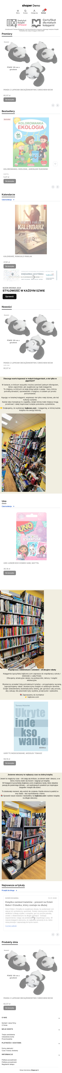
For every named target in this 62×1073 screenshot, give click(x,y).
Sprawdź (9, 296)
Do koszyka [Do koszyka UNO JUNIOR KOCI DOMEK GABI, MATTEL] (9, 573)
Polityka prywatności (9, 1060)
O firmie (4, 1025)
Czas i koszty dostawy (10, 1050)
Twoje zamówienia (8, 1034)
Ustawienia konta (8, 1037)
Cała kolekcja (8, 200)
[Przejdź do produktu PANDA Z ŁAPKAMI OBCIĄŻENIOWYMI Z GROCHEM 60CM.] (31, 64)
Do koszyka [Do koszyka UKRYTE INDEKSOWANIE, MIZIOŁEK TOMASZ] (9, 763)
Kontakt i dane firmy (9, 1023)
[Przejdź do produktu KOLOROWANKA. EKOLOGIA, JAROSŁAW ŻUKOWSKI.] (31, 142)
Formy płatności (7, 1048)
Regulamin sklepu (8, 1064)
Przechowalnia (7, 1039)
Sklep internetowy (28, 1070)
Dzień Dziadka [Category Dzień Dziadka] (12, 898)
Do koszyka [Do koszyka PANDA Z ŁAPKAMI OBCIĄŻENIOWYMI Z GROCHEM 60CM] (9, 99)
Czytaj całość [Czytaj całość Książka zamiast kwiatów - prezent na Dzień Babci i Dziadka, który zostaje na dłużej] (11, 926)
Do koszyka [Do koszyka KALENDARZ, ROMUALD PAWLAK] (9, 266)
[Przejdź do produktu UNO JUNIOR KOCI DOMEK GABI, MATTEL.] (31, 536)
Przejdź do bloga (9, 890)
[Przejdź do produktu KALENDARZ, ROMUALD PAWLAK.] (31, 229)
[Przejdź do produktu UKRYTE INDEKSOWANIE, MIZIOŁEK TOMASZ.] (31, 726)
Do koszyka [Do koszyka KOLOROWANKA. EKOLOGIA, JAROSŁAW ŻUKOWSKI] (9, 181)
